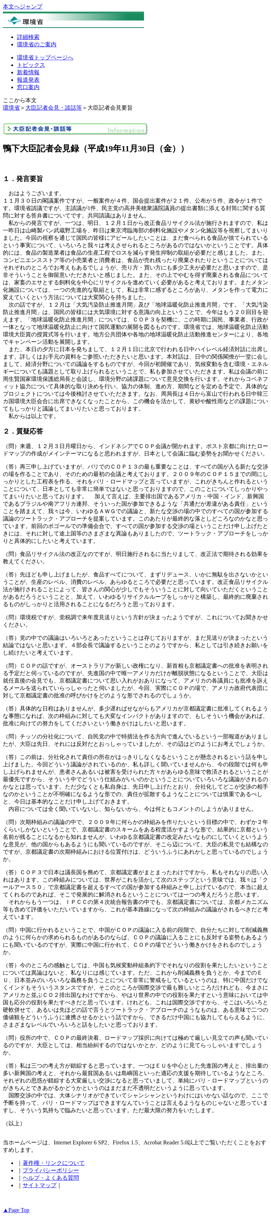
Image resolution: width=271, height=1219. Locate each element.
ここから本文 (20, 100)
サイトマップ (39, 1185)
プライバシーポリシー (51, 1170)
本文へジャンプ (22, 7)
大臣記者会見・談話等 (53, 108)
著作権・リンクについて (54, 1163)
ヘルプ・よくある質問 (51, 1178)
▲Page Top (16, 1210)
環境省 (11, 108)
